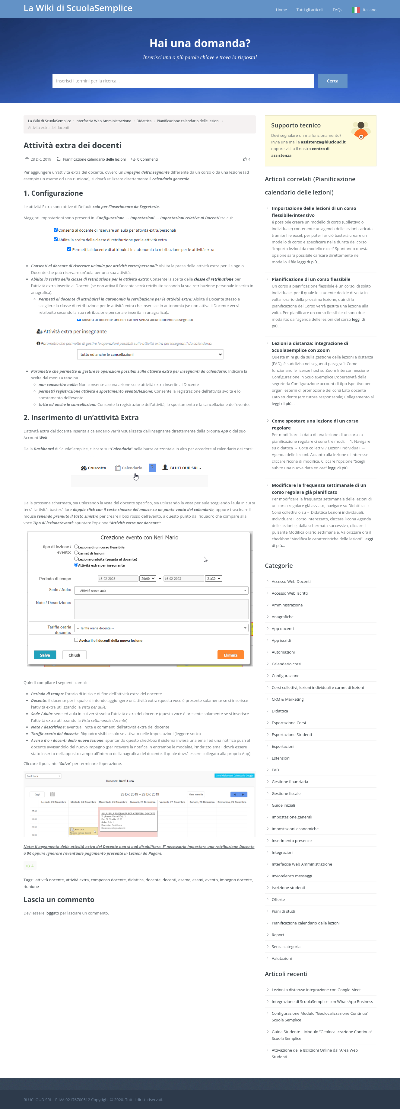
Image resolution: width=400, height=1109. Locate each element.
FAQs (337, 9)
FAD (275, 770)
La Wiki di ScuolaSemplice (78, 8)
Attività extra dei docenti (73, 145)
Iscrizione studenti (288, 887)
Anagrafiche (283, 616)
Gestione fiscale (286, 793)
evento (211, 879)
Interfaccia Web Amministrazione (103, 121)
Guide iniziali (283, 805)
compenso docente (108, 879)
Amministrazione (287, 605)
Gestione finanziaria (290, 781)
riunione (31, 886)
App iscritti (281, 640)
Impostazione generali (292, 817)
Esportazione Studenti (292, 734)
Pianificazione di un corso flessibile (311, 279)
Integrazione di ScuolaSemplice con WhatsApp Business (322, 1001)
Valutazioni (282, 958)
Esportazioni (283, 746)
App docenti (283, 628)
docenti (169, 879)
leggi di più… (308, 262)
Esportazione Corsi (289, 722)
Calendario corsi (286, 664)
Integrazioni (283, 852)
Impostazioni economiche (295, 828)
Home (281, 9)
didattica (136, 879)
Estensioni (281, 758)
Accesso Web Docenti (291, 581)
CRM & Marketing (287, 699)
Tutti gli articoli (310, 9)
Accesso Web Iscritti (290, 593)
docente (153, 879)
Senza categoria (286, 946)
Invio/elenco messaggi (292, 876)
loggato (52, 913)
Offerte (278, 899)
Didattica (144, 121)
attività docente (50, 879)
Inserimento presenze (292, 840)
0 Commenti (147, 159)
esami (197, 879)
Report (278, 934)
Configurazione (286, 675)
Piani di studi (283, 911)
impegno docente (236, 879)
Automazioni (283, 652)
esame (184, 879)
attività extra (77, 879)
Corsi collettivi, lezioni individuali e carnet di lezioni (318, 687)
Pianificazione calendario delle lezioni (188, 121)
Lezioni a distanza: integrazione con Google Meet (316, 989)
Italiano (369, 9)
